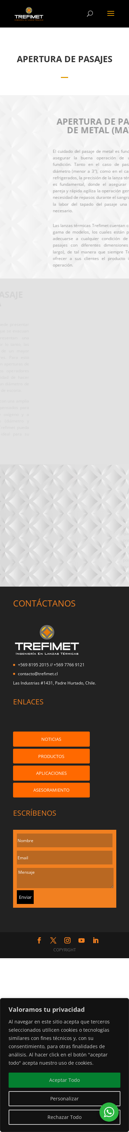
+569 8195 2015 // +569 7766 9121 (51, 665)
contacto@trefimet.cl (38, 674)
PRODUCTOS (51, 756)
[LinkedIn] (96, 940)
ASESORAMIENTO (51, 790)
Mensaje (65, 878)
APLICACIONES (51, 773)
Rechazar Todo (64, 1117)
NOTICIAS (51, 739)
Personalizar (64, 1098)
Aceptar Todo (64, 1080)
